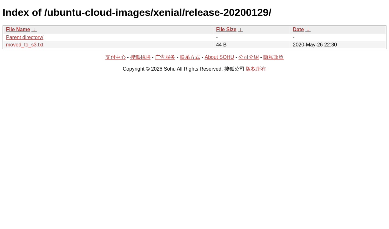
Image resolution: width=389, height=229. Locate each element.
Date (298, 29)
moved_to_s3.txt (24, 44)
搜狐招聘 (140, 57)
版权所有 (256, 69)
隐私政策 (273, 57)
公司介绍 (248, 57)
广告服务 (165, 57)
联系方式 (190, 57)
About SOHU (219, 57)
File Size (226, 29)
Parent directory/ (24, 37)
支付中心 (115, 57)
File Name (18, 29)
